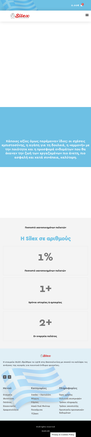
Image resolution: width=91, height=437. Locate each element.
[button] (86, 14)
